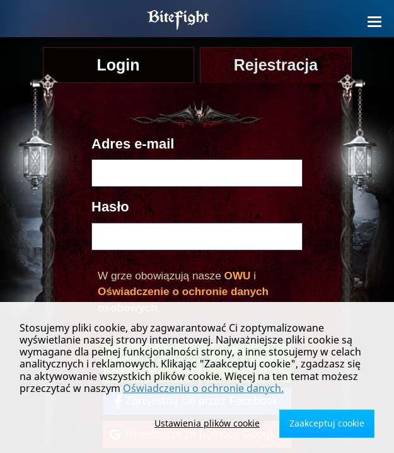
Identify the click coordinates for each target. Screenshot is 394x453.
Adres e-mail (132, 144)
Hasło (110, 207)
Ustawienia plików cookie (207, 423)
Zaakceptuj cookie (326, 423)
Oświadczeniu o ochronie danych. (203, 388)
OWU (237, 275)
